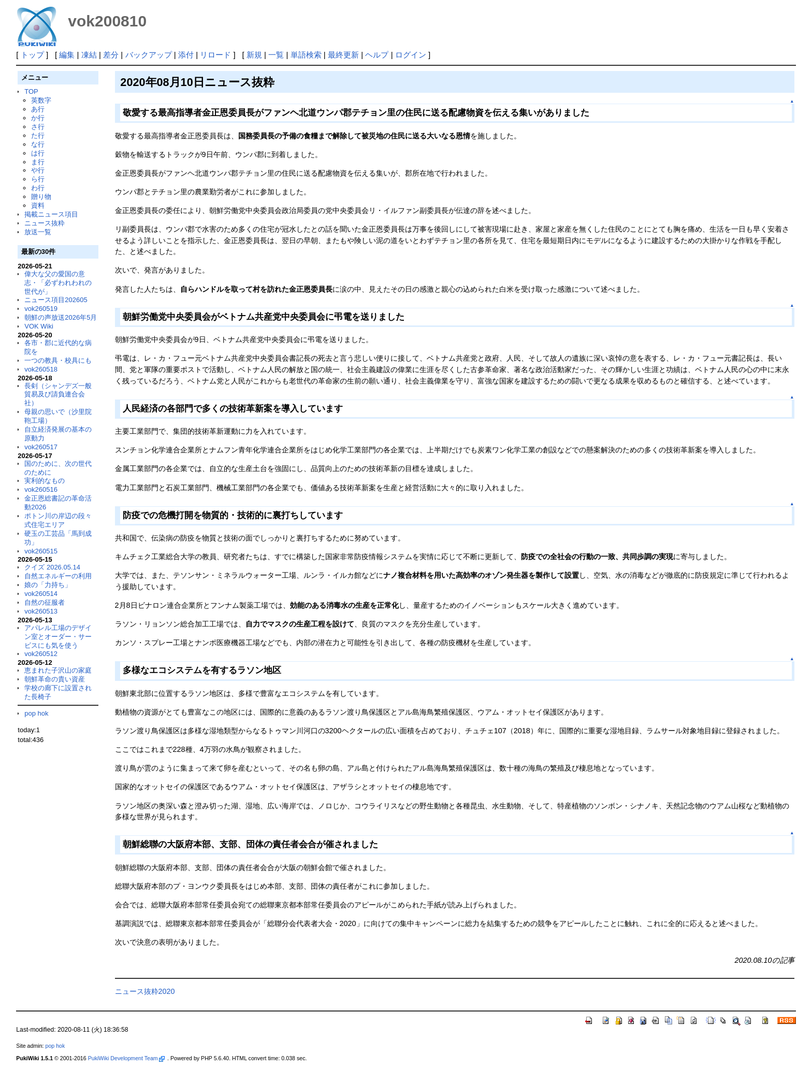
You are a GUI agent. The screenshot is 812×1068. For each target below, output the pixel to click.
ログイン (410, 54)
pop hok (36, 713)
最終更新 (343, 54)
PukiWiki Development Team (126, 1058)
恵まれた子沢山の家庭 (58, 670)
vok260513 (40, 611)
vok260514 (40, 593)
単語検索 (306, 54)
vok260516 (40, 489)
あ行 (38, 109)
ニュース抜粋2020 (145, 991)
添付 (186, 54)
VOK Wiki (38, 326)
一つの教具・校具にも (58, 360)
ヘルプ (376, 54)
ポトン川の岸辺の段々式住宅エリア (58, 520)
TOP (31, 91)
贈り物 (41, 197)
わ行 (38, 188)
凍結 (89, 54)
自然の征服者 (44, 602)
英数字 (41, 100)
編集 (67, 54)
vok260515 (40, 551)
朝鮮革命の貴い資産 (54, 679)
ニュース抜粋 (44, 223)
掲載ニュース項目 (51, 214)
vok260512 (40, 654)
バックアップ (148, 54)
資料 (38, 205)
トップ (32, 54)
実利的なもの (44, 481)
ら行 (38, 179)
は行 (38, 153)
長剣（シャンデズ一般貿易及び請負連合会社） (58, 394)
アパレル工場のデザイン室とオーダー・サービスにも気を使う (58, 636)
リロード (215, 54)
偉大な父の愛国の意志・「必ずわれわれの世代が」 (58, 282)
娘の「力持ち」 (47, 585)
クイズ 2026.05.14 (52, 567)
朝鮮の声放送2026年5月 (60, 317)
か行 (38, 118)
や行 (38, 170)
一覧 (276, 54)
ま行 (38, 162)
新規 (254, 54)
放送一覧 (37, 232)
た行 (38, 135)
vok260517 (40, 447)
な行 (38, 144)
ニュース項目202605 (55, 300)
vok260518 (40, 369)
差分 (111, 54)
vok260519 (40, 308)
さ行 (38, 127)
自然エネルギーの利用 (58, 576)
